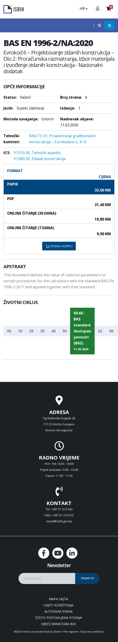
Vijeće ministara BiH (58, 624)
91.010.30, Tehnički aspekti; (37, 152)
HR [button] (83, 8)
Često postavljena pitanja (58, 617)
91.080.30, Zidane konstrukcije (40, 158)
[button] (97, 25)
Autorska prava (58, 611)
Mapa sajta (58, 599)
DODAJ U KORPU (59, 246)
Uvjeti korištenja (58, 605)
